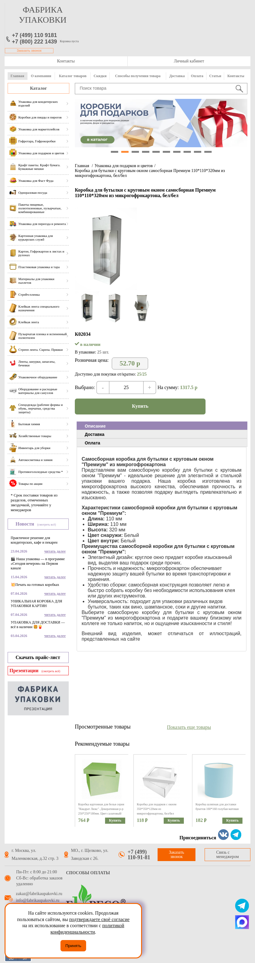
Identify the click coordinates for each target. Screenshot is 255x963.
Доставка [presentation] (94, 434)
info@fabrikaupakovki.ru (37, 900)
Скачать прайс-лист (38, 657)
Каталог (38, 88)
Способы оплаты (88, 873)
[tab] (162, 426)
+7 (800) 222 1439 (34, 42)
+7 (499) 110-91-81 (139, 854)
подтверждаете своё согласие (99, 919)
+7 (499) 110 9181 (34, 35)
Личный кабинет (189, 61)
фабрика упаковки (43, 14)
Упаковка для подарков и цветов (123, 165)
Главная (17, 76)
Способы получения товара (138, 76)
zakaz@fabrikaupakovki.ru (39, 894)
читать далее (55, 551)
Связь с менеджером (227, 854)
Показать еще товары (189, 727)
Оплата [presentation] (92, 442)
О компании (41, 76)
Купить (140, 406)
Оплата (197, 76)
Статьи (215, 76)
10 (208, 152)
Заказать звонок (29, 50)
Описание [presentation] (95, 426)
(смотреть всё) (46, 524)
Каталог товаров (72, 76)
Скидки (100, 76)
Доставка (177, 76)
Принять (73, 945)
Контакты (66, 61)
